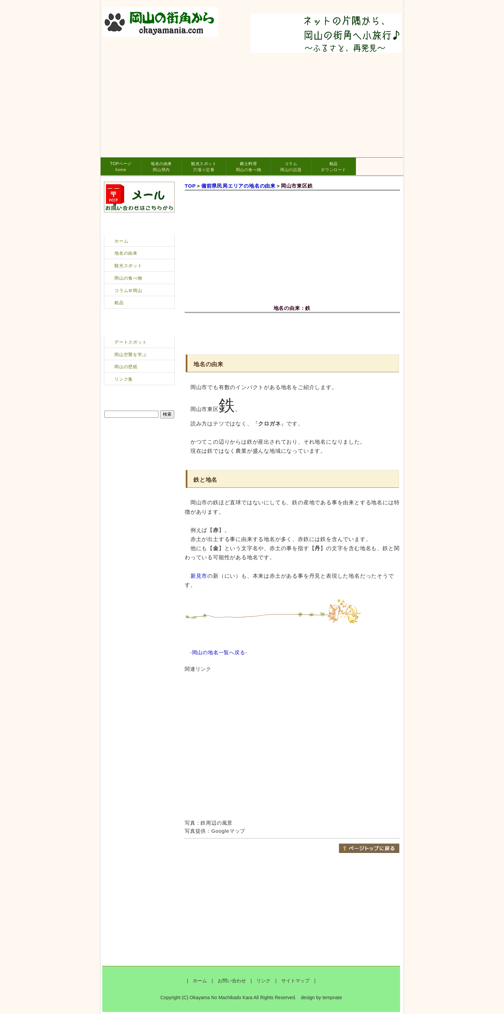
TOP (190, 186)
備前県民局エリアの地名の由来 (238, 186)
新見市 (198, 576)
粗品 (333, 166)
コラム (290, 166)
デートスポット (130, 342)
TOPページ (121, 166)
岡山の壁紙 (126, 366)
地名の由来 (161, 166)
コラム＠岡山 (128, 290)
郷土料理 (248, 166)
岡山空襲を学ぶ (130, 354)
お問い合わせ (232, 980)
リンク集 (123, 379)
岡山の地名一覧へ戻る (218, 652)
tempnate (332, 997)
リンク (263, 980)
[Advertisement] (292, 332)
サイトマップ (295, 980)
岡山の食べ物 (128, 278)
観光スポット (204, 166)
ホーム (121, 241)
